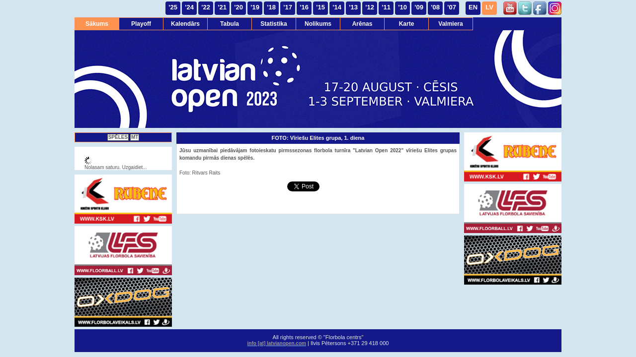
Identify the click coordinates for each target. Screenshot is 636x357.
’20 (238, 7)
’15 (320, 7)
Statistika (273, 23)
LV (489, 7)
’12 (369, 7)
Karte (406, 23)
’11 (386, 7)
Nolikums (318, 23)
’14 (336, 7)
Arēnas (362, 23)
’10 (402, 7)
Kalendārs (185, 23)
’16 (304, 7)
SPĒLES (118, 137)
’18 (271, 7)
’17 (287, 7)
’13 (353, 7)
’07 (451, 7)
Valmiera (450, 23)
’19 (254, 7)
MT (134, 137)
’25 (172, 7)
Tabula (229, 23)
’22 (205, 7)
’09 (418, 7)
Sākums (96, 23)
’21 (222, 7)
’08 (435, 7)
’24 (189, 7)
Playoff (141, 23)
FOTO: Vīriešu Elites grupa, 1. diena (318, 138)
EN (473, 7)
